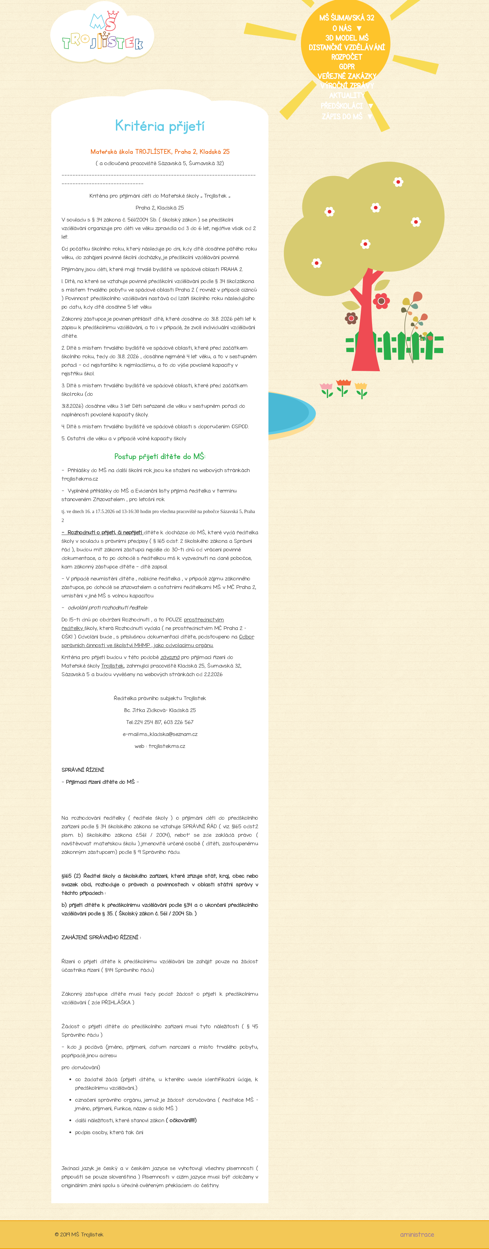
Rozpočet (346, 57)
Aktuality (347, 95)
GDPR (347, 67)
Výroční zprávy (347, 86)
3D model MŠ (347, 38)
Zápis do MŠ (343, 117)
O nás (342, 28)
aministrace (417, 1234)
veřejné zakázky (346, 76)
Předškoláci (343, 106)
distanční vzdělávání (347, 48)
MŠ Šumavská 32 (346, 18)
